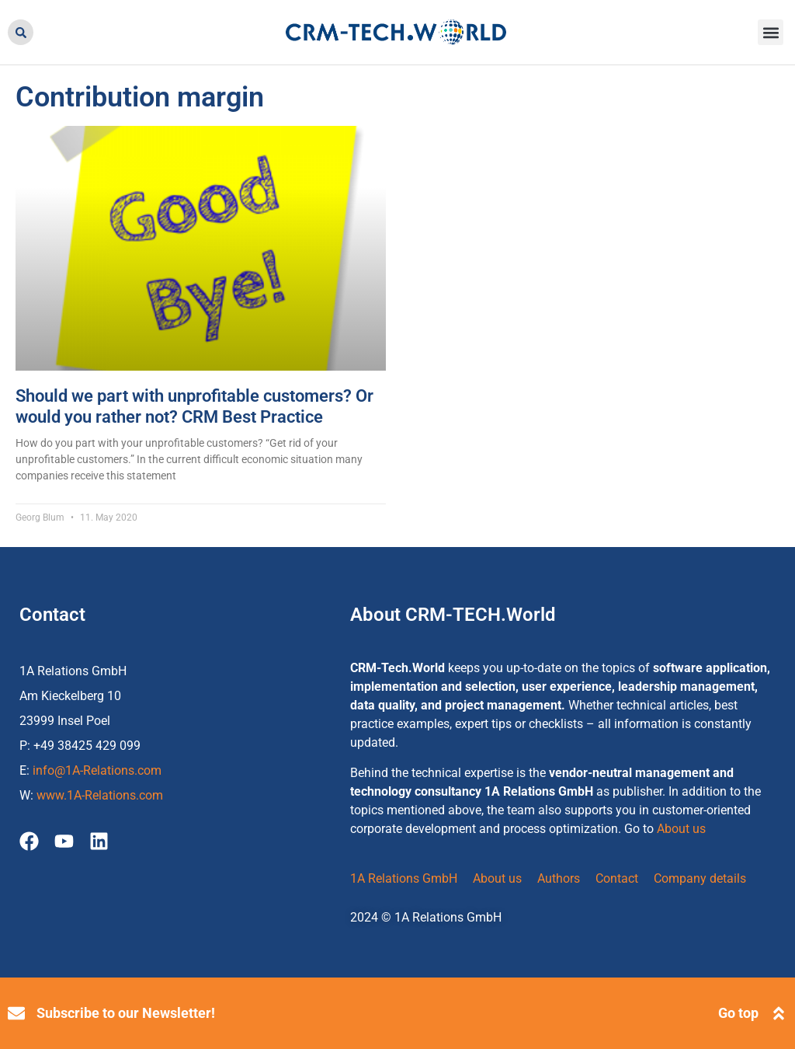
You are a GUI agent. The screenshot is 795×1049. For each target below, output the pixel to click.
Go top (738, 1013)
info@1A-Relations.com (97, 770)
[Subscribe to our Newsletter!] (16, 1013)
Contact (616, 878)
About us (681, 828)
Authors (558, 878)
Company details (700, 878)
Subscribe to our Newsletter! (125, 1013)
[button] (20, 32)
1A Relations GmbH (403, 878)
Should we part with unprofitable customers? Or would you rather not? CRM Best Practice (194, 406)
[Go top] (778, 1013)
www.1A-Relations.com (99, 795)
